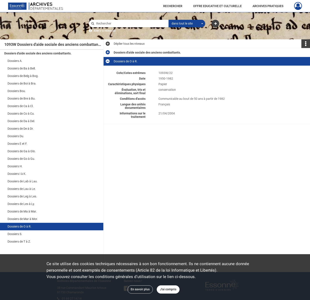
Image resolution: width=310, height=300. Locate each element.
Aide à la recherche (105, 30)
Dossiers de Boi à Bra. (22, 83)
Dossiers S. (15, 234)
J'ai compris (168, 289)
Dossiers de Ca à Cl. (21, 106)
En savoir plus (140, 289)
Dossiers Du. (16, 136)
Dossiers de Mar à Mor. (23, 219)
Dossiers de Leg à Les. (22, 196)
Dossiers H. (15, 166)
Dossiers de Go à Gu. (21, 158)
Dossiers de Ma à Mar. (22, 211)
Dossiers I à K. (17, 173)
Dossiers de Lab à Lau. (23, 181)
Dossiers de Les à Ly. (21, 204)
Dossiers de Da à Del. (21, 121)
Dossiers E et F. (17, 143)
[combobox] (187, 24)
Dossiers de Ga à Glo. (22, 151)
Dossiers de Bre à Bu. (22, 98)
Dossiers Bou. (17, 91)
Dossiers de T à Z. (19, 241)
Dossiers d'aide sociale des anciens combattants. (37, 53)
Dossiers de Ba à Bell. (22, 68)
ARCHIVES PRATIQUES (268, 6)
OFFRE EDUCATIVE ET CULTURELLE (217, 6)
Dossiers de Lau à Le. (22, 189)
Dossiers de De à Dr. (21, 128)
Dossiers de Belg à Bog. (23, 76)
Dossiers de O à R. (19, 226)
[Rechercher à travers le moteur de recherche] (131, 23)
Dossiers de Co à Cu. (21, 113)
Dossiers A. (15, 61)
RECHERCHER (172, 6)
